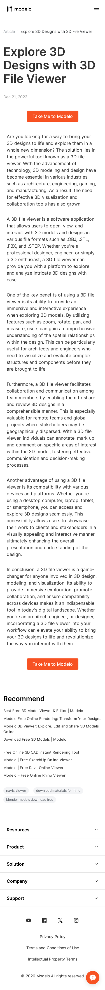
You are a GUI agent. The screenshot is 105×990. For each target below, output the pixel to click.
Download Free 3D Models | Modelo (34, 739)
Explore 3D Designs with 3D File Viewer (56, 31)
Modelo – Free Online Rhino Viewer (34, 775)
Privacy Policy (53, 936)
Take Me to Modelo (52, 116)
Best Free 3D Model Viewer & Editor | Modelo (43, 710)
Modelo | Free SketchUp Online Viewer (37, 760)
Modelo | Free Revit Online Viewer (33, 767)
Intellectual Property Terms (52, 959)
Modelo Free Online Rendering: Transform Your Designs (52, 718)
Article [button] (9, 31)
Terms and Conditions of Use (52, 947)
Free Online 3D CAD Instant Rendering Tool (41, 752)
